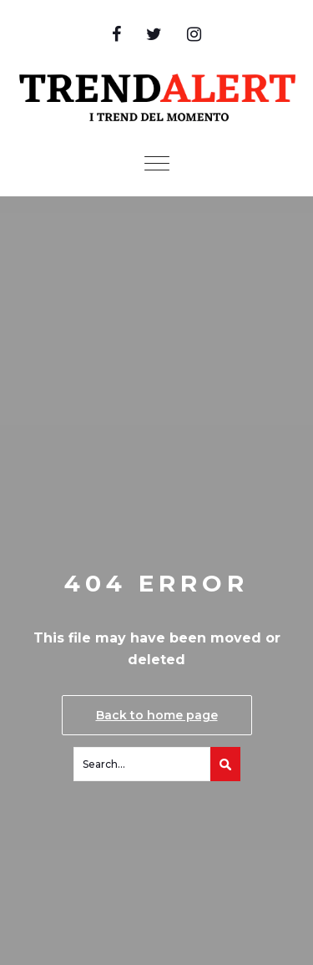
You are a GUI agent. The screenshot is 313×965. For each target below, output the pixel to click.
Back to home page (157, 715)
